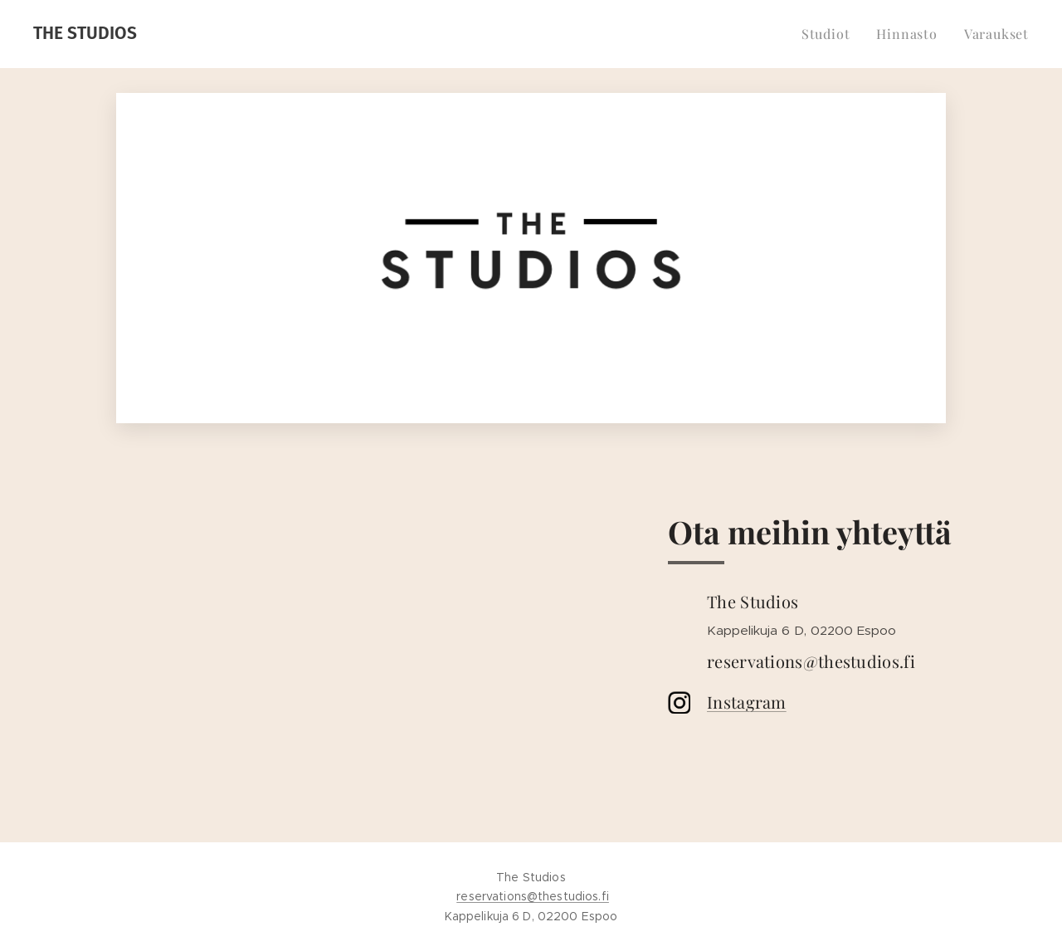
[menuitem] (830, 34)
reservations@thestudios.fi (532, 896)
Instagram (747, 701)
